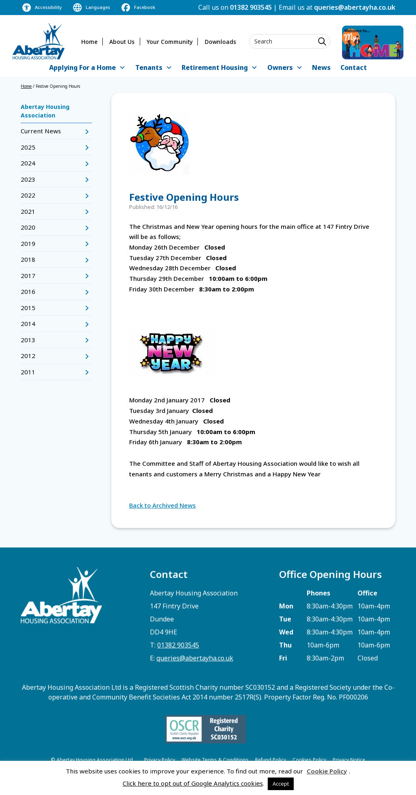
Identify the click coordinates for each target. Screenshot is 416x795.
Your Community (170, 42)
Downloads (220, 42)
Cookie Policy (327, 771)
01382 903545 (251, 7)
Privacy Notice (349, 759)
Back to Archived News (162, 505)
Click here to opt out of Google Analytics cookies (193, 783)
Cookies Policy (309, 759)
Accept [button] (281, 783)
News (321, 67)
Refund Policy (270, 759)
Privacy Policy (159, 759)
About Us (121, 42)
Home (89, 42)
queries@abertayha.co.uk (354, 7)
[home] (39, 41)
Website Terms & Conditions (215, 759)
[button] (87, 68)
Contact (353, 67)
